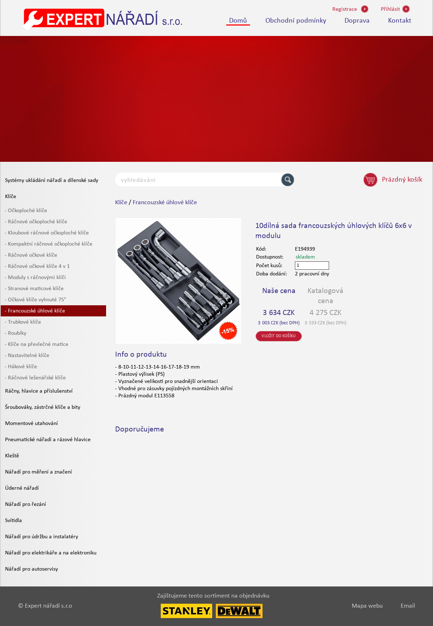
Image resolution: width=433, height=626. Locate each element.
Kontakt (399, 20)
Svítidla (13, 521)
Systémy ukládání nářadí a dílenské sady (51, 180)
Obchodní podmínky (295, 20)
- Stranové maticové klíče (34, 289)
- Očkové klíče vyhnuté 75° (35, 300)
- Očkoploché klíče (26, 211)
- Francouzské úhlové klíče (35, 311)
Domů (238, 20)
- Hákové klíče (21, 367)
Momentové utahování (31, 423)
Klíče (10, 197)
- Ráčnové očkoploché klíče (36, 222)
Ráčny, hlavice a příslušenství (39, 391)
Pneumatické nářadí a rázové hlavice (48, 440)
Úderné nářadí (22, 488)
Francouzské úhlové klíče (165, 202)
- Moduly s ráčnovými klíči (35, 277)
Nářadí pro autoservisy (31, 569)
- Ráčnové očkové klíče (31, 255)
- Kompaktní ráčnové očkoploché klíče (48, 244)
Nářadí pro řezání (25, 504)
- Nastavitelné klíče (27, 355)
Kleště (12, 456)
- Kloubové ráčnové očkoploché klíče (47, 233)
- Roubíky (15, 333)
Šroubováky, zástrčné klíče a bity (42, 407)
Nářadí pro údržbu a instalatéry (41, 537)
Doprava (357, 20)
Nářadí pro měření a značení (38, 472)
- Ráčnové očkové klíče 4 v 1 (37, 266)
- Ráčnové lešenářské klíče (35, 378)
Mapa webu (367, 606)
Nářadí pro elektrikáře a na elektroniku (50, 553)
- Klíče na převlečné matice (36, 344)
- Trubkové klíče (23, 322)
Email (408, 606)
